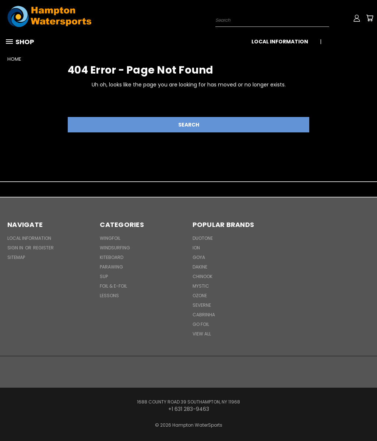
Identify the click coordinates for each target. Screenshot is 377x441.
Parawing (111, 267)
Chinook (202, 276)
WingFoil (110, 238)
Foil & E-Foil (113, 286)
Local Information (279, 41)
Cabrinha (204, 315)
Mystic (201, 286)
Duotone (203, 238)
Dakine (200, 267)
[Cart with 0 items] (369, 18)
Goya (199, 257)
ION (196, 248)
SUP (104, 276)
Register (43, 248)
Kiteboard (111, 257)
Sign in (15, 248)
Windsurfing (115, 248)
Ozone (200, 295)
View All (202, 334)
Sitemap (16, 257)
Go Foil (201, 324)
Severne (202, 305)
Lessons (109, 295)
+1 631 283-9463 (350, 41)
